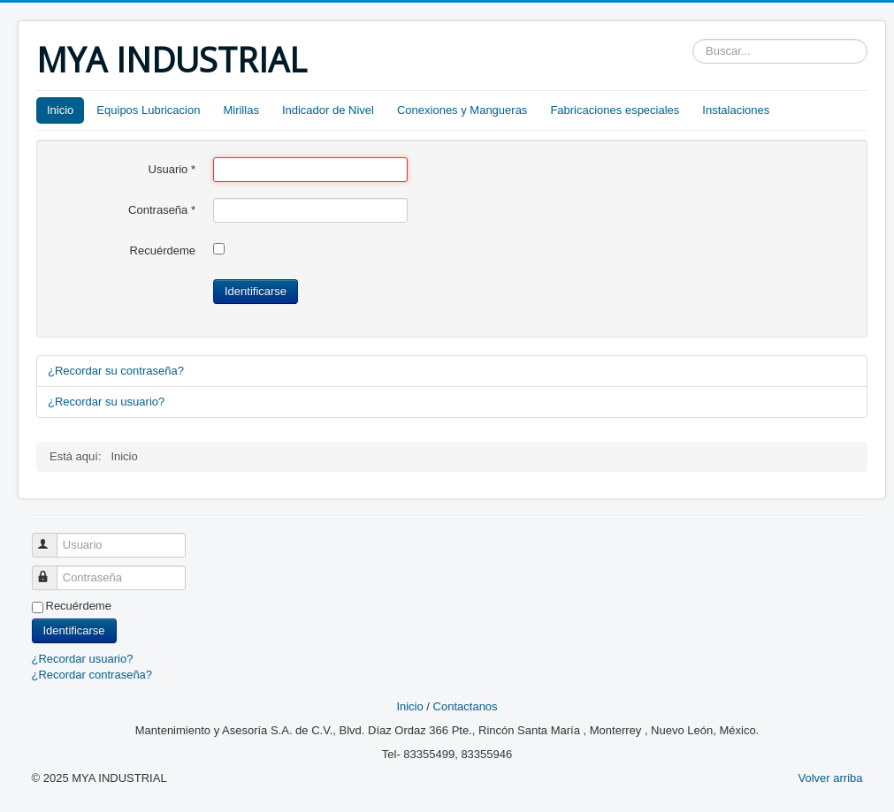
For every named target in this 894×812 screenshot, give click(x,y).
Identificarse (256, 291)
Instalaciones (735, 110)
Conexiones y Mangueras (462, 110)
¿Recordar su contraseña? (116, 370)
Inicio (60, 110)
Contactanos (465, 706)
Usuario (172, 169)
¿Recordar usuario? (83, 658)
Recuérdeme (162, 250)
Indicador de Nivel (328, 110)
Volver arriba (830, 778)
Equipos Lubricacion (148, 110)
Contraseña (161, 209)
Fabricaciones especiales (614, 110)
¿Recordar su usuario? (106, 401)
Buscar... (692, 39)
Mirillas (240, 110)
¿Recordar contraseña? (92, 674)
